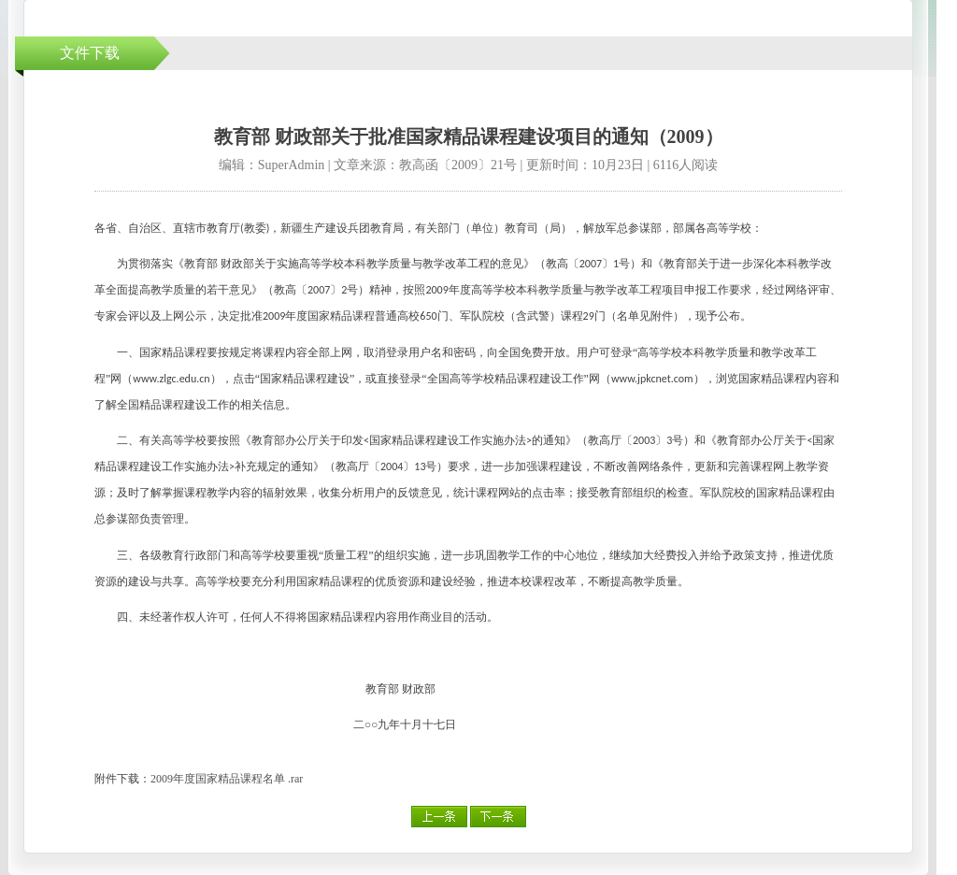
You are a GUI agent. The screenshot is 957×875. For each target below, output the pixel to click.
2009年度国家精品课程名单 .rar (226, 778)
